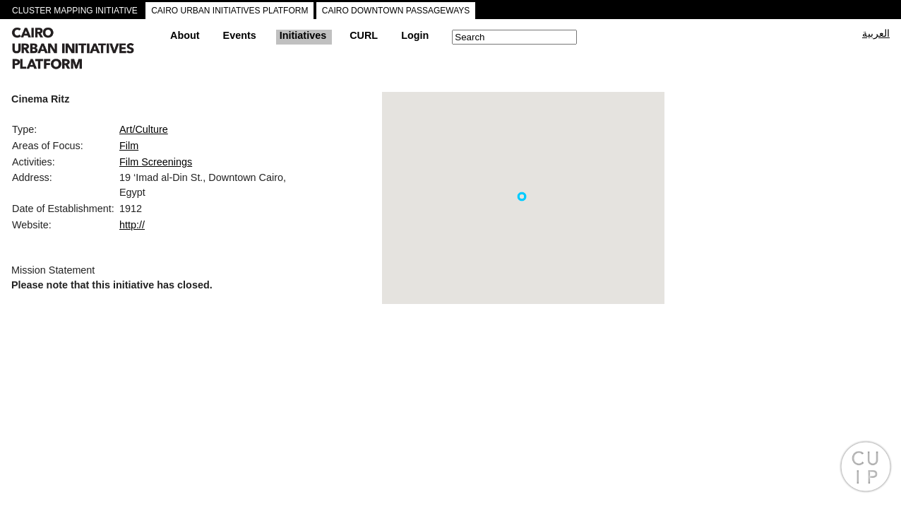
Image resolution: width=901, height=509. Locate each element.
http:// (132, 224)
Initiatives (303, 35)
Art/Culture (143, 129)
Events (239, 35)
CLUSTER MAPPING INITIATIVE (75, 11)
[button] (521, 196)
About (185, 35)
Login (415, 35)
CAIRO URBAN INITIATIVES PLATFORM (229, 11)
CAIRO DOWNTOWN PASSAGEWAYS (396, 11)
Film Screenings (155, 162)
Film (128, 145)
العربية (876, 33)
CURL (364, 35)
